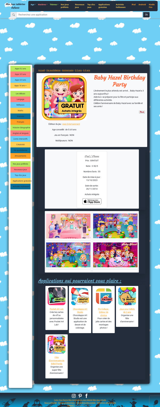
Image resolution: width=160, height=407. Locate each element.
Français (20, 122)
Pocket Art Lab (56, 309)
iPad (134, 4)
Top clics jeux (91, 6)
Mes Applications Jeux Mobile (80, 400)
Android (142, 4)
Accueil (41, 70)
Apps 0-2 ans (20, 68)
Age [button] (32, 4)
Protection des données (106, 403)
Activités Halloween (120, 6)
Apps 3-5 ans (20, 74)
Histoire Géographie (21, 127)
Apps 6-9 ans (20, 80)
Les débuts (20, 93)
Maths (20, 110)
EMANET (70, 405)
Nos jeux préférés (65, 6)
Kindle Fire (152, 6)
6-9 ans (86, 70)
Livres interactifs (20, 139)
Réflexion (21, 105)
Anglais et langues (21, 133)
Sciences (20, 116)
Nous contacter (50, 403)
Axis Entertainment (71, 124)
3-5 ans (78, 70)
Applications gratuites (104, 6)
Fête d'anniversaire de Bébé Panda (56, 360)
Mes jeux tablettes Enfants (15, 6)
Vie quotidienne (20, 150)
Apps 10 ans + (20, 85)
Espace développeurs (66, 403)
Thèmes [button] (53, 4)
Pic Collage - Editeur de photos (103, 312)
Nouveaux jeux (79, 6)
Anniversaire (67, 70)
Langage (20, 99)
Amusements (20, 156)
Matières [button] (42, 4)
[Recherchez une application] (79, 15)
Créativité (20, 144)
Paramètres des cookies (86, 403)
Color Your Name (61, 400)
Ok (146, 14)
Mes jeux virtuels (99, 400)
